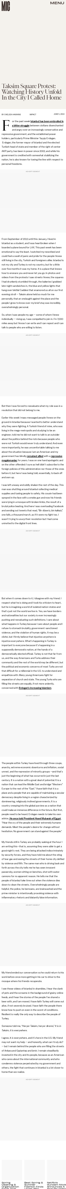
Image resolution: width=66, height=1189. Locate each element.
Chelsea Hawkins (12, 115)
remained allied (35, 456)
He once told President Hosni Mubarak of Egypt (35, 818)
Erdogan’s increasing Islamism (35, 688)
